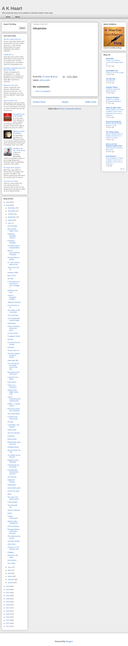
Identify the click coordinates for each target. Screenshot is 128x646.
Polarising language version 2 (12, 236)
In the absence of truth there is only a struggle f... (14, 284)
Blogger (69, 641)
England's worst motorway (13, 461)
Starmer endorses (14, 510)
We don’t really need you (12, 39)
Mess (9, 494)
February (11, 579)
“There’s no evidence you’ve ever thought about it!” (114, 62)
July (9, 223)
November (11, 211)
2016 (8, 611)
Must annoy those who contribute (14, 410)
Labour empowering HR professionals (14, 399)
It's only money (13, 333)
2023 (8, 589)
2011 (8, 626)
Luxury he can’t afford (13, 378)
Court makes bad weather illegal (14, 319)
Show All (122, 169)
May (9, 570)
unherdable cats (112, 71)
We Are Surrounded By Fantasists (14, 252)
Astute (10, 513)
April (9, 573)
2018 (8, 605)
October (11, 214)
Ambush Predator (112, 97)
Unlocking (11, 436)
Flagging (11, 552)
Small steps (12, 323)
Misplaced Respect (11, 481)
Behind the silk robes (13, 556)
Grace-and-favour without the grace (14, 328)
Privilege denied (13, 447)
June (10, 567)
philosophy (45, 80)
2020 (8, 599)
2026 (8, 202)
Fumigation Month (14, 336)
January (11, 582)
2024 (8, 586)
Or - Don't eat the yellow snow (14, 263)
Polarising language (12, 242)
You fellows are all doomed (14, 456)
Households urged (14, 488)
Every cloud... (12, 382)
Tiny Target (11, 563)
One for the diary (13, 491)
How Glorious (110, 81)
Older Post (90, 102)
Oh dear (10, 422)
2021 (8, 595)
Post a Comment (43, 91)
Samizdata (110, 58)
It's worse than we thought (14, 343)
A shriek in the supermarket (13, 418)
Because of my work (11, 85)
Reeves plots (12, 439)
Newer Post (39, 102)
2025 (8, 205)
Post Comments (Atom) (70, 109)
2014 (8, 617)
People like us (8, 54)
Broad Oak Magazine (113, 122)
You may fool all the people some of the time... (13, 366)
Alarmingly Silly (13, 360)
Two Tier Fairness (14, 433)
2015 (8, 614)
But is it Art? (12, 275)
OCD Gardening (13, 526)
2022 (8, 592)
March (10, 576)
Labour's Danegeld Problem (12, 297)
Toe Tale (10, 279)
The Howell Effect (14, 414)
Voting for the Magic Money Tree (13, 392)
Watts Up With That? (113, 108)
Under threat (12, 430)
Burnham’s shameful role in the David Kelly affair (14, 69)
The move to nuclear (11, 181)
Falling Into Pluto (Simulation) (19, 132)
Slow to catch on (13, 350)
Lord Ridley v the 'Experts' (13, 426)
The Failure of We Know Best (14, 311)
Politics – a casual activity (14, 405)
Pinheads (11, 347)
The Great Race (13, 315)
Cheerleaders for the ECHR (13, 466)
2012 (8, 623)
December (11, 208)
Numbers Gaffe (13, 272)
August (10, 220)
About (17, 17)
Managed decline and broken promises (14, 531)
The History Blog (112, 132)
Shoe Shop (11, 544)
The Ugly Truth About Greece (13, 498)
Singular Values (112, 87)
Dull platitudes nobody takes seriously (13, 472)
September (12, 217)
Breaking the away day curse (14, 443)
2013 (8, 620)
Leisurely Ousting (14, 541)
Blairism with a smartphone (13, 522)
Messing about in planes (13, 258)
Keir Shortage (12, 226)
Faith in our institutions (12, 386)
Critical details (12, 502)
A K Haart (12, 8)
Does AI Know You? (10, 100)
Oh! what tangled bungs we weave (13, 355)
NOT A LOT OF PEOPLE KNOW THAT (114, 145)
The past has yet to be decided (19, 115)
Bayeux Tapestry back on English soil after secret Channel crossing (114, 136)
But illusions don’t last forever (14, 373)
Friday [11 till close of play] (115, 72)
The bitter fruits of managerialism (14, 247)
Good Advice (12, 560)
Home (8, 17)
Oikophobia (11, 485)
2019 (8, 602)
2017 (8, 608)
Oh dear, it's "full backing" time (13, 548)
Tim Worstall (110, 79)
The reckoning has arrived (14, 537)
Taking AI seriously (14, 302)
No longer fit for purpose (12, 168)
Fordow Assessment (13, 517)
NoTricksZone (111, 156)
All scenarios (12, 477)
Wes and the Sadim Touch (13, 230)
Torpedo (10, 339)
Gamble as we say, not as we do (19, 149)
